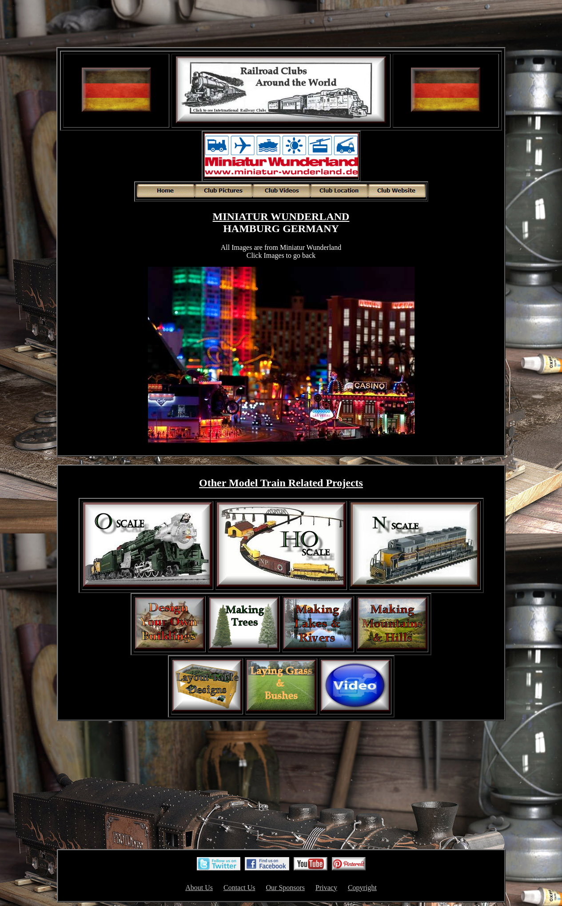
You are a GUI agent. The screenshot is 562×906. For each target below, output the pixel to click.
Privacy (326, 887)
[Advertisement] (281, 24)
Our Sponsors (285, 887)
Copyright (362, 887)
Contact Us (239, 887)
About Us (199, 887)
